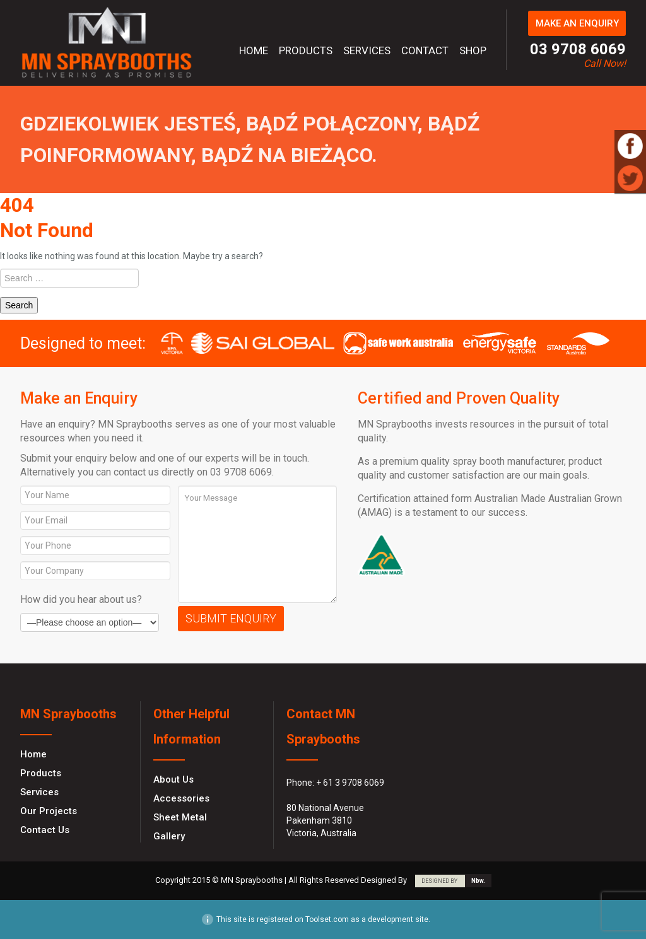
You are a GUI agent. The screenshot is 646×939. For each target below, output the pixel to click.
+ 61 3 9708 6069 (350, 783)
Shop (472, 50)
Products (305, 50)
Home (253, 50)
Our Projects (48, 811)
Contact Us (44, 830)
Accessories (181, 798)
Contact (425, 50)
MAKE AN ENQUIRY (577, 23)
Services (367, 50)
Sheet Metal (180, 817)
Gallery (169, 836)
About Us (173, 779)
